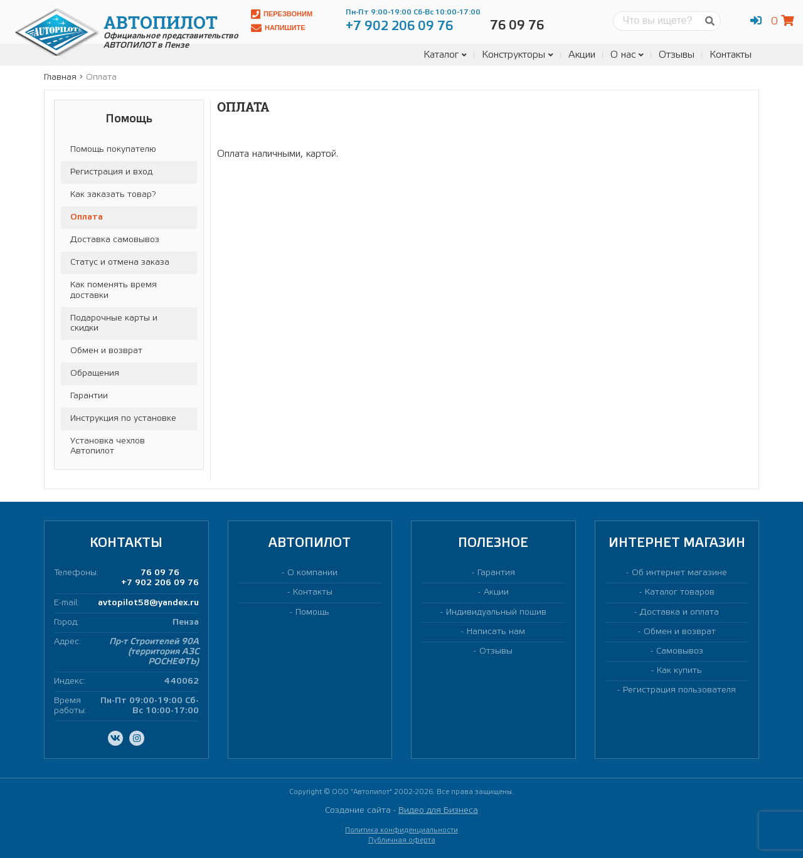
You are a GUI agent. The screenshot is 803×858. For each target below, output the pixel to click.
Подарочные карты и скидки (113, 323)
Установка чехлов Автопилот (107, 446)
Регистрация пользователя (679, 690)
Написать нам (496, 632)
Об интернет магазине (679, 573)
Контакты (731, 55)
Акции (581, 55)
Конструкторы (517, 55)
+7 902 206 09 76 (160, 583)
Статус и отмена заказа (119, 262)
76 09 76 (160, 573)
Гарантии (89, 396)
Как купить (679, 671)
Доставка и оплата (679, 612)
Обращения (94, 373)
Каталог (445, 55)
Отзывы (676, 55)
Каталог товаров (680, 592)
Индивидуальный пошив (496, 612)
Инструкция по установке (123, 419)
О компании (312, 573)
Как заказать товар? (113, 195)
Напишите (278, 28)
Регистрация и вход (111, 172)
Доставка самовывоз (114, 240)
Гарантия (496, 573)
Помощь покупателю (113, 150)
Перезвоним (281, 14)
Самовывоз (679, 651)
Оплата (86, 217)
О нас (627, 55)
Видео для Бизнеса (438, 811)
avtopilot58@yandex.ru (148, 603)
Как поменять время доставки (113, 290)
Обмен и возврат (106, 351)
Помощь (312, 612)
